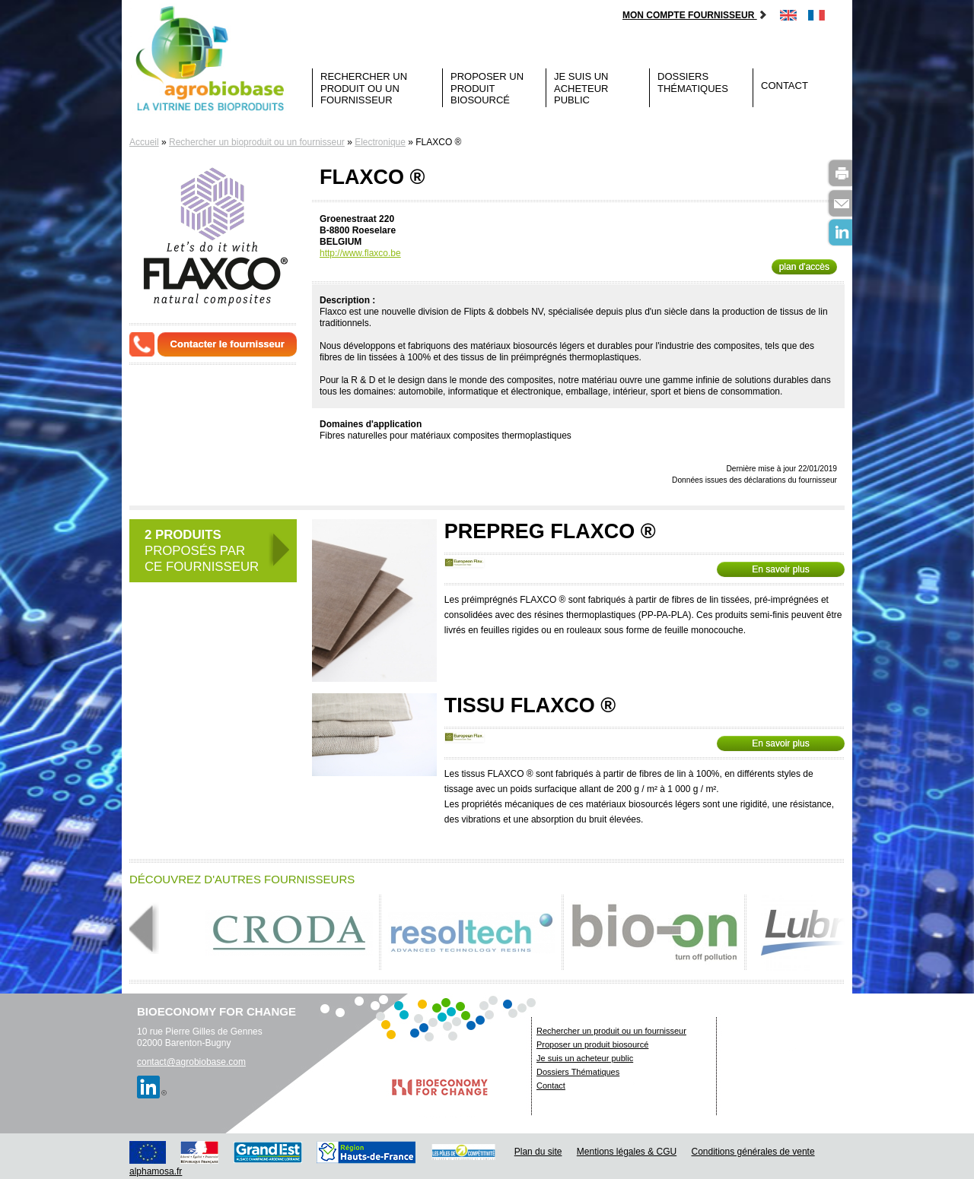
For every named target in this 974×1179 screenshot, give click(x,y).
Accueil (144, 142)
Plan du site (538, 1151)
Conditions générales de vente (753, 1151)
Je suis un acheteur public (581, 88)
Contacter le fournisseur (227, 344)
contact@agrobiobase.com (191, 1062)
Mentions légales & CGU (626, 1151)
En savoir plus (780, 569)
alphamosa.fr (155, 1171)
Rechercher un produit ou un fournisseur (363, 88)
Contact (784, 85)
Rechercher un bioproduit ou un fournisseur (257, 142)
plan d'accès (804, 266)
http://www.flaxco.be (360, 253)
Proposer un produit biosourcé (487, 88)
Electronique (380, 142)
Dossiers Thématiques (692, 82)
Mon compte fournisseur (695, 15)
